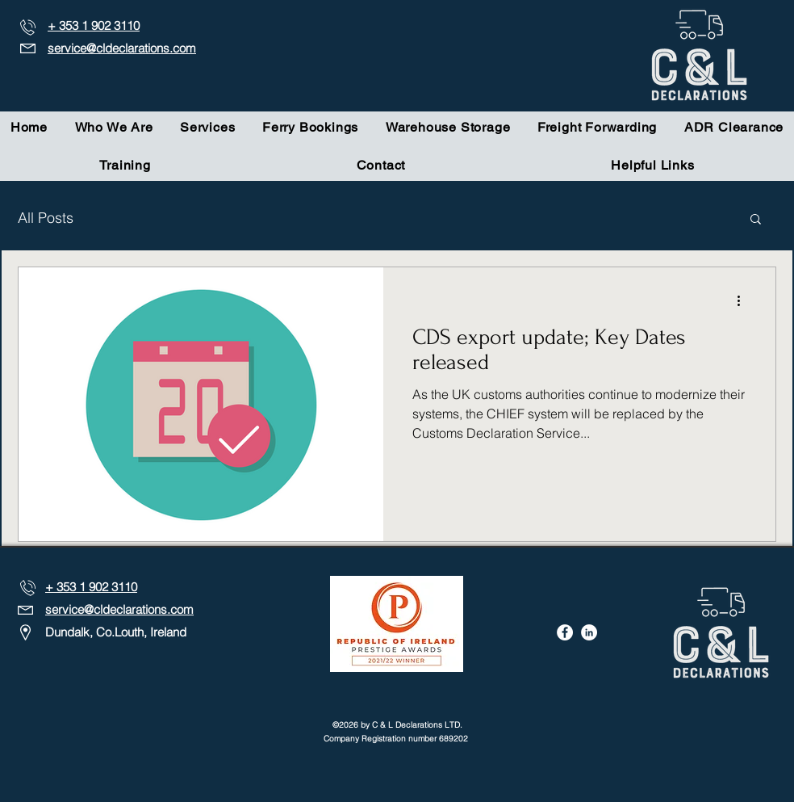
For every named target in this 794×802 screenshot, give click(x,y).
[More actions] (744, 300)
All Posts (45, 217)
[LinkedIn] (589, 632)
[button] (755, 220)
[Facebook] (565, 632)
